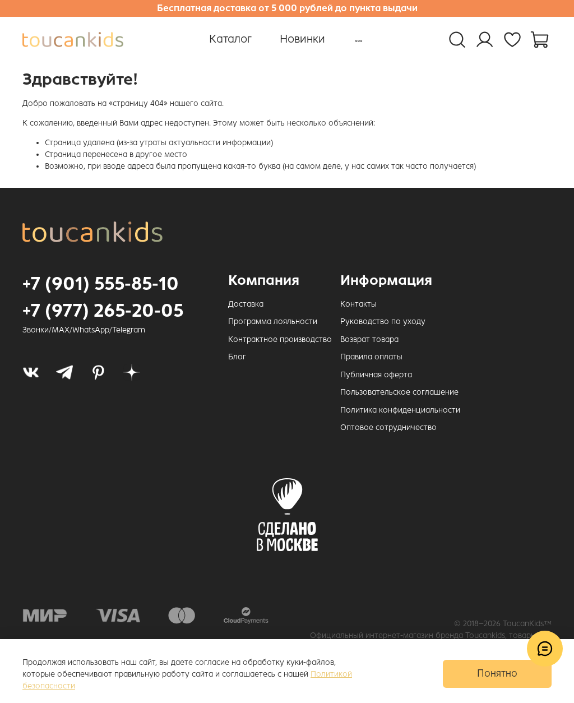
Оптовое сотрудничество (388, 427)
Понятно (497, 673)
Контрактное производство (280, 339)
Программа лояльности (272, 321)
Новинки (302, 39)
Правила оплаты (371, 357)
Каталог (230, 39)
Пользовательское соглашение (399, 392)
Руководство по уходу (382, 321)
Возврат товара (369, 339)
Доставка (245, 304)
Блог (237, 357)
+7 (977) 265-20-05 (102, 310)
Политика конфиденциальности (400, 410)
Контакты (358, 304)
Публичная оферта (376, 375)
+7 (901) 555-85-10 (100, 283)
